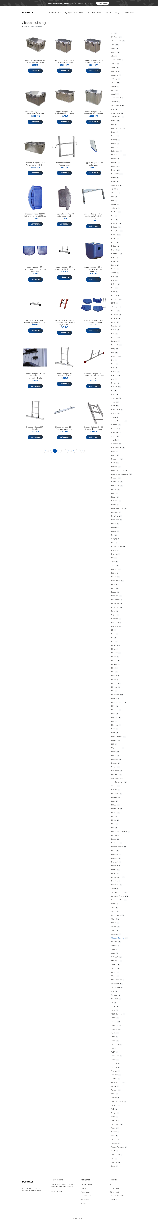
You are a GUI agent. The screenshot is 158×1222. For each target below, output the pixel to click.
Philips (115, 805)
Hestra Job (117, 482)
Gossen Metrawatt (119, 421)
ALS (114, 90)
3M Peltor (116, 37)
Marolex (115, 660)
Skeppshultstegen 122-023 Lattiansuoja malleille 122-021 (35, 321)
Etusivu (24, 26)
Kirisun (114, 573)
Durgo (114, 258)
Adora (115, 67)
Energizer (116, 299)
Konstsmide (117, 581)
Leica (114, 611)
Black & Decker (118, 155)
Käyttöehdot (114, 1192)
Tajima (115, 1006)
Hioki (114, 493)
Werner (115, 1132)
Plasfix (115, 820)
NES (114, 744)
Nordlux (115, 763)
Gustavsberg (118, 448)
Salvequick (116, 885)
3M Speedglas (118, 41)
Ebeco (115, 265)
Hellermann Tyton (119, 470)
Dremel (115, 250)
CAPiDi (115, 181)
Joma (115, 565)
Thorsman (116, 1044)
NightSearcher (117, 748)
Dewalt (116, 235)
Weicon (115, 1120)
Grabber (116, 425)
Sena (114, 907)
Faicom (115, 341)
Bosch (115, 170)
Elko (114, 288)
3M (114, 33)
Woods (115, 1143)
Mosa (114, 714)
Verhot (108, 12)
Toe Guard (116, 1056)
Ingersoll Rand (118, 546)
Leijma (115, 615)
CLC (114, 197)
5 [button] (73, 451)
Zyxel (114, 1166)
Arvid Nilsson (117, 105)
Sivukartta (113, 1200)
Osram (115, 786)
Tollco (115, 1060)
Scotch (114, 904)
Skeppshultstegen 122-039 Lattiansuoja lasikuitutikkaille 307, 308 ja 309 (64, 322)
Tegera (115, 1022)
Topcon (115, 1063)
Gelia (115, 406)
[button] (78, 451)
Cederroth (116, 185)
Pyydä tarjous (103, 3)
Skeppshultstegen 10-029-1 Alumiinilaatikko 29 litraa (35, 61)
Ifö (114, 535)
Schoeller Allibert (119, 900)
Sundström (117, 984)
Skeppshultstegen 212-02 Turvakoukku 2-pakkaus (93, 428)
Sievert (115, 927)
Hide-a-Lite (117, 486)
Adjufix (115, 64)
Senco (115, 911)
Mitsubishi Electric (118, 702)
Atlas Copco (117, 113)
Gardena (116, 398)
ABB (115, 45)
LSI (113, 630)
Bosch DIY (117, 174)
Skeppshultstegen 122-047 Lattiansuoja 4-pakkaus (93, 321)
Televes (116, 1029)
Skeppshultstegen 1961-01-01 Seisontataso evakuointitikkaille (35, 376)
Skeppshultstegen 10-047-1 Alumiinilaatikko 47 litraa (64, 61)
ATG (114, 109)
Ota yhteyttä (114, 1188)
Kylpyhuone (85, 1188)
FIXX (114, 379)
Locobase (116, 622)
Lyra (114, 641)
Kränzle (115, 584)
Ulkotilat (83, 1203)
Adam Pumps (117, 60)
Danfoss (116, 212)
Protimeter (116, 843)
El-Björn (115, 284)
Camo (115, 178)
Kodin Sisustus (55, 12)
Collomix (115, 208)
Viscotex (115, 1105)
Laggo (115, 592)
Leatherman (116, 600)
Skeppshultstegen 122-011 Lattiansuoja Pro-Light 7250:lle (93, 216)
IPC (114, 558)
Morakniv (116, 710)
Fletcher (115, 383)
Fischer (115, 372)
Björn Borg (116, 151)
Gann (114, 394)
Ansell (115, 94)
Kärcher (116, 569)
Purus (115, 850)
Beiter (114, 132)
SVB (114, 991)
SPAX (114, 949)
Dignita (115, 238)
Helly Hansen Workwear (121, 474)
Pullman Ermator (118, 847)
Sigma (114, 930)
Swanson (115, 995)
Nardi (114, 729)
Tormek (115, 1067)
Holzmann (116, 501)
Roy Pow (115, 881)
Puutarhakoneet (94, 12)
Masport (115, 664)
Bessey (115, 140)
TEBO (114, 1010)
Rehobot (116, 858)
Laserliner (116, 596)
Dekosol (116, 227)
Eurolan (115, 318)
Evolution (116, 326)
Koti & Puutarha (86, 1184)
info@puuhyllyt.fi (57, 1191)
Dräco (115, 242)
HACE (114, 451)
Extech (115, 330)
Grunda (115, 440)
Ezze (114, 334)
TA (113, 1003)
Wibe (114, 1136)
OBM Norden (117, 778)
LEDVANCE (116, 607)
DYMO (115, 261)
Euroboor (116, 315)
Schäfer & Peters (119, 892)
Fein (114, 353)
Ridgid (115, 870)
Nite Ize (115, 755)
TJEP (114, 1052)
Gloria (114, 417)
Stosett (115, 976)
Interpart (115, 554)
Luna (114, 634)
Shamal (115, 919)
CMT (114, 200)
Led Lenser (116, 603)
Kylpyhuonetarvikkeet (74, 12)
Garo (115, 402)
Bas (114, 124)
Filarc (114, 364)
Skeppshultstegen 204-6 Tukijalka (35, 428)
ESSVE (115, 311)
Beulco (115, 143)
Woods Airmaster (119, 1147)
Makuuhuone (85, 1192)
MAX (114, 672)
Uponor (116, 1090)
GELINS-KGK (117, 410)
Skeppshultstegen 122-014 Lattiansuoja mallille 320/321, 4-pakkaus (35, 269)
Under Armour (118, 1082)
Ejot (114, 280)
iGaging (115, 539)
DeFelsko (116, 223)
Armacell (115, 102)
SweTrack (116, 999)
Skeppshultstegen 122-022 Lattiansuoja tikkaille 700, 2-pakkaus (93, 269)
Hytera (115, 531)
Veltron (115, 1098)
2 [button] (59, 451)
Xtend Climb (116, 1155)
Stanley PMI (116, 961)
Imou (114, 543)
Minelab (115, 698)
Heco (115, 463)
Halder (115, 455)
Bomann (115, 162)
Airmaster (116, 75)
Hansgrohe (117, 459)
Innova (115, 550)
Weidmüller (117, 1124)
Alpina (115, 86)
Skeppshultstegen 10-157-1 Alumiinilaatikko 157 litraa (64, 113)
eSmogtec (116, 307)
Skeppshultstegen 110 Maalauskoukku (64, 164)
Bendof (115, 136)
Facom (115, 337)
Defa (114, 219)
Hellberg (116, 467)
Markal (115, 657)
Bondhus (115, 166)
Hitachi (115, 497)
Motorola (116, 717)
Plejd (114, 824)
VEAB (114, 1094)
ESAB (114, 303)
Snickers (116, 942)
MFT (114, 691)
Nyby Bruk (116, 774)
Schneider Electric (119, 896)
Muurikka (116, 725)
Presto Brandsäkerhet (120, 831)
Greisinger (116, 432)
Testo (115, 1041)
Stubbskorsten (117, 980)
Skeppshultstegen (119, 938)
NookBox (116, 759)
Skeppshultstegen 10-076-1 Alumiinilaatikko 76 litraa (93, 61)
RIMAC (115, 873)
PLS (114, 828)
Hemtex (116, 478)
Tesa (114, 1037)
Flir (114, 391)
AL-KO (115, 83)
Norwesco (116, 771)
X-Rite (114, 1151)
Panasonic (116, 794)
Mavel (114, 668)
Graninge (115, 429)
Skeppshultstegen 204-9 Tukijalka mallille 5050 (64, 428)
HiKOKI (115, 489)
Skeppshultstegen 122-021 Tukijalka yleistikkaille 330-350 (64, 268)
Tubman (115, 1079)
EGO (114, 276)
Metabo (116, 683)
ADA (114, 56)
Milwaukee (117, 695)
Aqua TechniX (117, 98)
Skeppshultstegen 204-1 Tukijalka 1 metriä (64, 375)
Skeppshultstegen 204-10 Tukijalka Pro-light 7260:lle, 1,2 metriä (93, 376)
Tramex (115, 1071)
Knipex (115, 577)
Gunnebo (116, 444)
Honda (115, 505)
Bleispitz (115, 159)
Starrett (115, 965)
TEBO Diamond (118, 1014)
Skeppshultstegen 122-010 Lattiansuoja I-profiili (64, 215)
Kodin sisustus (86, 1196)
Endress (115, 295)
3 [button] (64, 451)
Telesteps (116, 1025)
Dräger (115, 246)
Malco (114, 649)
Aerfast (115, 71)
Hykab (115, 524)
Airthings (115, 79)
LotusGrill (116, 626)
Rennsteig (116, 862)
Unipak (115, 1086)
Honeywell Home (119, 508)
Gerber (115, 413)
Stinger (115, 972)
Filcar (114, 368)
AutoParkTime (117, 117)
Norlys (115, 767)
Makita (115, 645)
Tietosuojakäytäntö (117, 1196)
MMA (114, 706)
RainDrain (116, 854)
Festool (116, 356)
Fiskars (115, 375)
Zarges (115, 1162)
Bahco (115, 121)
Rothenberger (118, 877)
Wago (115, 1113)
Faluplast (116, 345)
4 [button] (68, 451)
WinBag (115, 1139)
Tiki (113, 1048)
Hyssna (115, 527)
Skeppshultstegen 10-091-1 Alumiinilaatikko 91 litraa (35, 113)
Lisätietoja (35, 71)
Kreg (115, 588)
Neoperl (115, 740)
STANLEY (116, 957)
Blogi (117, 12)
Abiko (114, 48)
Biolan (114, 147)
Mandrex (116, 653)
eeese (115, 273)
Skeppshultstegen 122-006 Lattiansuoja (93, 164)
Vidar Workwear (118, 1101)
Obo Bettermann (119, 782)
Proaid (115, 839)
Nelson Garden (118, 737)
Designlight (117, 231)
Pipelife (115, 813)
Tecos (115, 1018)
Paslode (115, 797)
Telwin (115, 1033)
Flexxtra (116, 387)
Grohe (115, 436)
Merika (114, 679)
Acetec (115, 52)
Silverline (116, 934)
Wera (115, 1128)
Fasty (114, 349)
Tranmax (116, 1075)
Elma (114, 292)
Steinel (115, 968)
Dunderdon (116, 254)
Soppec (115, 946)
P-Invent (115, 790)
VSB (114, 1109)
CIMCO (114, 189)
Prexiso (115, 835)
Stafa (114, 953)
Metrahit (115, 687)
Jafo (114, 562)
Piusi (114, 816)
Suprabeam (117, 987)
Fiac (114, 360)
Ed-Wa (115, 269)
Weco (114, 1117)
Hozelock (116, 512)
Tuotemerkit (129, 12)
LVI (113, 638)
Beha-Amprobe (118, 128)
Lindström (116, 619)
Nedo (114, 733)
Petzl (114, 801)
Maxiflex (115, 676)
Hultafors (116, 516)
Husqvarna (116, 520)
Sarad (114, 889)
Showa (115, 923)
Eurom (115, 322)
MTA (114, 721)
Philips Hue (116, 809)
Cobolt (115, 204)
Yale (114, 1158)
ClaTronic (115, 193)
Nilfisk (115, 752)
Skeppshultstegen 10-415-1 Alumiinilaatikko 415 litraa (35, 164)
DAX (114, 216)
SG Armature (117, 915)
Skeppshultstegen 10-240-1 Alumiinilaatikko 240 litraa (94, 113)
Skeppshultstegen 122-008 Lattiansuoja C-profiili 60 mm (35, 215)
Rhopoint (115, 866)
